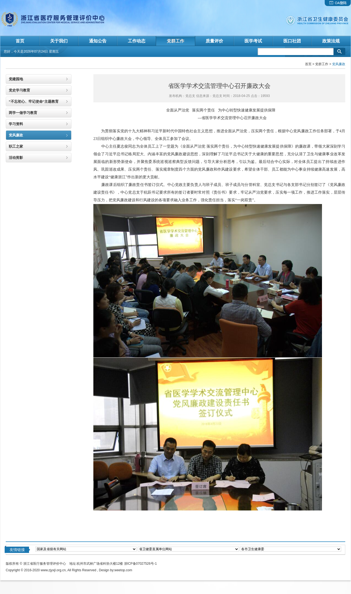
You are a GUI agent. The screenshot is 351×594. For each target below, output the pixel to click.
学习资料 (16, 124)
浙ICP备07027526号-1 (140, 564)
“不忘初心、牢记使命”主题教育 (34, 101)
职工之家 (16, 146)
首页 (308, 64)
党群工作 (321, 64)
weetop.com (123, 570)
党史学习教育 (19, 90)
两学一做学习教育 (23, 113)
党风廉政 (16, 135)
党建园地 (16, 79)
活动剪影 (16, 158)
